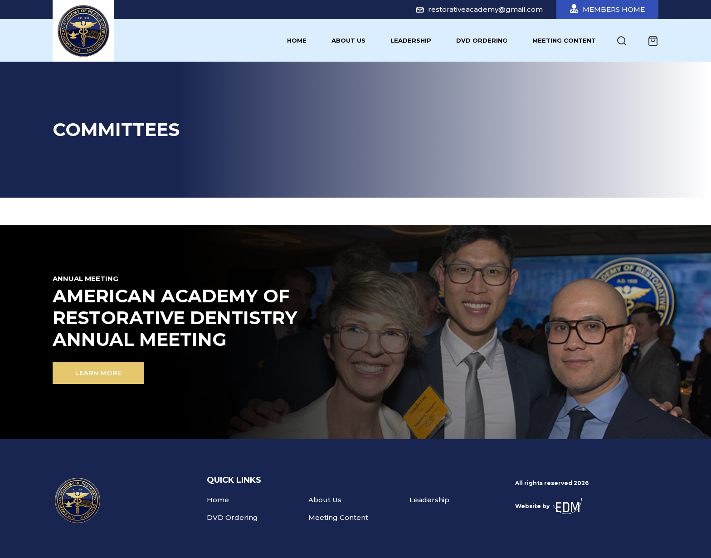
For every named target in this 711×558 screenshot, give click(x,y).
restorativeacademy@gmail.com (479, 9)
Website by (548, 506)
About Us (348, 40)
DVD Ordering (481, 40)
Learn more (98, 373)
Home (297, 40)
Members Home (607, 9)
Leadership (410, 40)
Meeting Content (564, 40)
